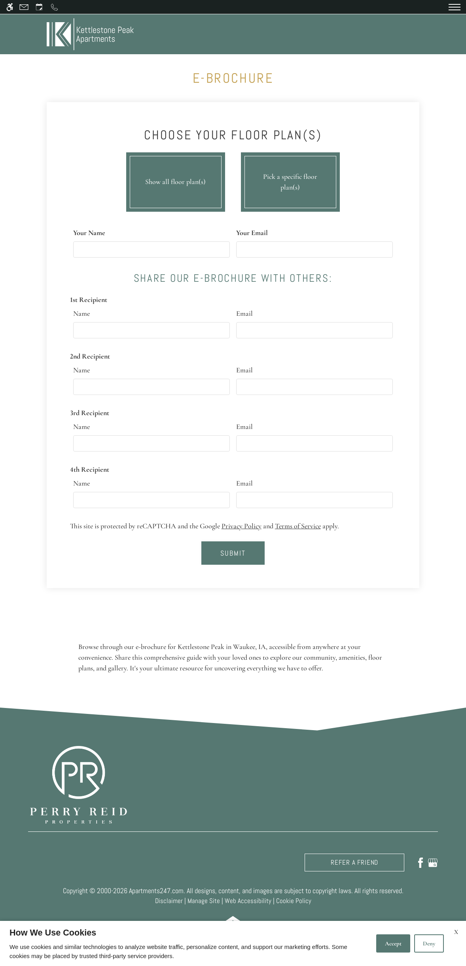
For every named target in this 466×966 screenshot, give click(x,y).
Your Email (252, 232)
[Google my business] (433, 862)
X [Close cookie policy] (456, 932)
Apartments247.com (156, 890)
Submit (233, 553)
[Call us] (54, 7)
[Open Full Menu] (454, 7)
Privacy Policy (241, 526)
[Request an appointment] (39, 7)
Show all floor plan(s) (175, 180)
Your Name (89, 232)
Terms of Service (298, 526)
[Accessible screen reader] (10, 7)
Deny (429, 943)
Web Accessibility (248, 900)
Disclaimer (169, 900)
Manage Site (204, 900)
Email (244, 313)
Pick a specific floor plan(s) (290, 180)
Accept (393, 943)
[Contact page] (24, 7)
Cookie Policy (293, 900)
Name (81, 313)
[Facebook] (420, 862)
